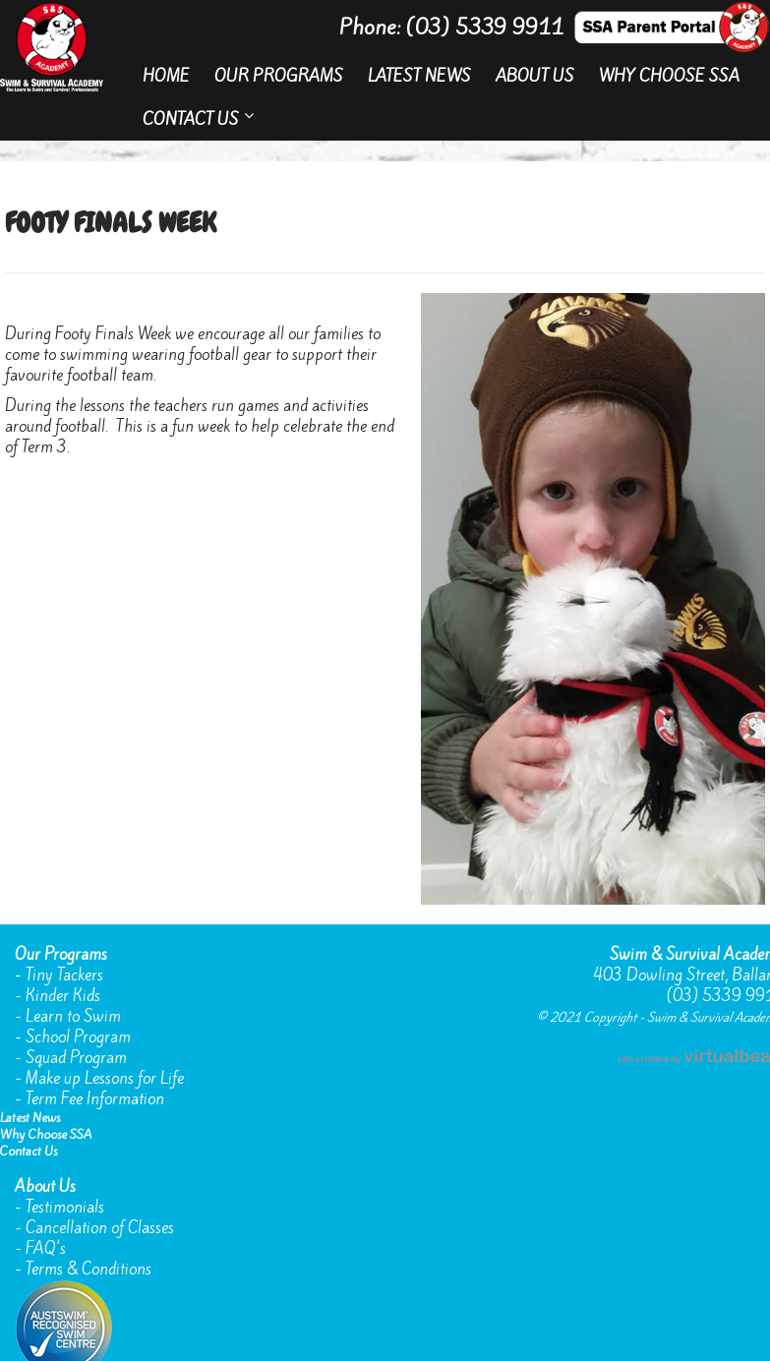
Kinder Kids (63, 995)
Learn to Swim (73, 1016)
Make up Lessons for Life (105, 1078)
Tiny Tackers (64, 975)
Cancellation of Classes (100, 1227)
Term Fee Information (95, 1099)
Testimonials (65, 1207)
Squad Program (76, 1057)
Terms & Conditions (88, 1269)
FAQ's (46, 1248)
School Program (78, 1037)
